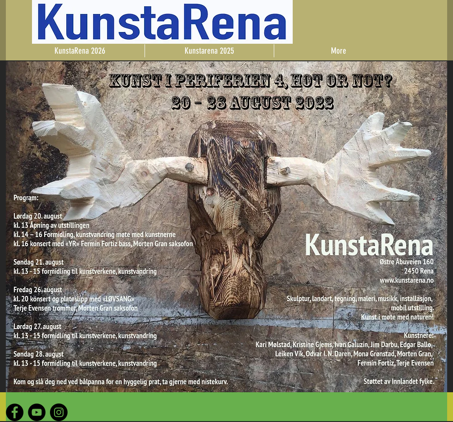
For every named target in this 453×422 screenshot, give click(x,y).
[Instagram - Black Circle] (59, 412)
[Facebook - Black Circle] (14, 412)
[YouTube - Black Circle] (36, 412)
